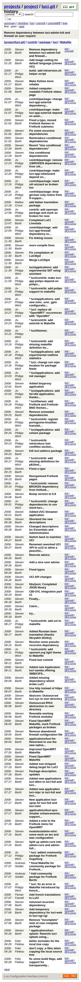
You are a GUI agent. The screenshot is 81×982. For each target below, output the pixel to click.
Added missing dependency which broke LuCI (41, 681)
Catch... (34, 606)
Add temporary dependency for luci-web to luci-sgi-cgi (45, 912)
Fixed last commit (41, 659)
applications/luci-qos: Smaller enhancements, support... (44, 813)
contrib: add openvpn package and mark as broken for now (43, 213)
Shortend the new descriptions (41, 520)
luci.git (48, 6)
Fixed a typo (37, 468)
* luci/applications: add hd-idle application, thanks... (44, 394)
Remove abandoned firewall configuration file (45, 733)
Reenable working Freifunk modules (41, 715)
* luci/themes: (38, 330)
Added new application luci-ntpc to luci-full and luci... (45, 792)
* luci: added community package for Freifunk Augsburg (45, 855)
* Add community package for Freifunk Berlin (43, 877)
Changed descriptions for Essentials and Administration (44, 530)
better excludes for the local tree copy (44, 942)
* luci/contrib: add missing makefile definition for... (41, 344)
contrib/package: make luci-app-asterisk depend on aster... (45, 113)
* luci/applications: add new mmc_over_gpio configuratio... (44, 302)
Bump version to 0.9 (42, 494)
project (31, 6)
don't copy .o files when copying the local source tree (45, 951)
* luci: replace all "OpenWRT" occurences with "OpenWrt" (45, 313)
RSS (73, 976)
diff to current (70, 64)
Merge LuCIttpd (39, 260)
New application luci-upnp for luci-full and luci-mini (43, 803)
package (45, 42)
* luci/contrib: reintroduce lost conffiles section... (41, 443)
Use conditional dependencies (39, 154)
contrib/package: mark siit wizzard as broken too (44, 184)
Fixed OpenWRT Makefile (40, 758)
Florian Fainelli (19, 896)
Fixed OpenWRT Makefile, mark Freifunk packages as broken (44, 724)
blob (66, 49)
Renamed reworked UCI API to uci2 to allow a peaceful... (45, 547)
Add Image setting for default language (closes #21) (45, 63)
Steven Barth (19, 51)
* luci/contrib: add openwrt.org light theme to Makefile (45, 652)
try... (32, 613)
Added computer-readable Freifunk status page (45, 92)
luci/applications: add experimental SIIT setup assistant (45, 270)
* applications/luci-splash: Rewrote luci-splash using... (43, 933)
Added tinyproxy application (40, 385)
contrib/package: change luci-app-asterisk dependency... (45, 102)
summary (10, 23)
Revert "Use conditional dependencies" (45, 147)
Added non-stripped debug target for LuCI (43, 765)
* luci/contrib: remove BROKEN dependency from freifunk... (44, 486)
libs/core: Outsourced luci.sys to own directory (45, 697)
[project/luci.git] (14, 42)
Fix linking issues (40, 238)
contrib (32, 42)
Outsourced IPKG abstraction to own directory (41, 706)
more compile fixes (42, 245)
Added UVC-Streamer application (43, 513)
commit (40, 23)
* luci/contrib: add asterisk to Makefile (42, 321)
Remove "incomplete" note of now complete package (43, 923)
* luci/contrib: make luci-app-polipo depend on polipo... (45, 281)
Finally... (34, 598)
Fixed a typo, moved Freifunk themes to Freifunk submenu (42, 123)
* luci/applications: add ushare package (44, 431)
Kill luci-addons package (45, 450)
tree (65, 23)
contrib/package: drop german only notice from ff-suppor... (45, 195)
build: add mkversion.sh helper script (45, 72)
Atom (66, 976)
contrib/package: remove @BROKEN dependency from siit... (45, 163)
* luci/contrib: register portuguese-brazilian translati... (43, 422)
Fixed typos (37, 569)
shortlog (23, 23)
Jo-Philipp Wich (19, 74)
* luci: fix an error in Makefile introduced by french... (44, 887)
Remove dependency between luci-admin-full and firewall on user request (37, 34)
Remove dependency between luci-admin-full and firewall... (44, 53)
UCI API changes (40, 576)
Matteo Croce (19, 204)
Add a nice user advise (44, 562)
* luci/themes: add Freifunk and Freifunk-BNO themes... (44, 404)
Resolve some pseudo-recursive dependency (44, 643)
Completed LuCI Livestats (40, 221)
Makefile (65, 42)
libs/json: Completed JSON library (43, 586)
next (21, 26)
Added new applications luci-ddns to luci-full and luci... (45, 782)
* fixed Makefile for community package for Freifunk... (45, 866)
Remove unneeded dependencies (41, 413)
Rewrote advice (39, 554)
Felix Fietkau (19, 942)
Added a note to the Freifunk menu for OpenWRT (42, 824)
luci (55, 42)
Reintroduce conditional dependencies (45, 139)
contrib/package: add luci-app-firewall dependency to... (43, 230)
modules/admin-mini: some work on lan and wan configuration (44, 834)
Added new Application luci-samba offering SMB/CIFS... (44, 670)
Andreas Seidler (20, 864)
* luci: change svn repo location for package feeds (44, 365)
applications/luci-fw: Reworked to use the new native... (43, 742)
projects (12, 6)
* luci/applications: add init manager (44, 374)
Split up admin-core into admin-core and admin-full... (45, 845)
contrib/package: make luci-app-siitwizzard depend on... (44, 174)
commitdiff (54, 23)
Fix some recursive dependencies (42, 132)
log (32, 23)
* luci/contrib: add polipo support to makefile (45, 290)
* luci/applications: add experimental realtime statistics (44, 355)
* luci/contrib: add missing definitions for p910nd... (44, 461)
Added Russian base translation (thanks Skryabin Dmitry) (43, 634)
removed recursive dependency (41, 903)
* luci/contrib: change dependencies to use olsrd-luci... (43, 504)
